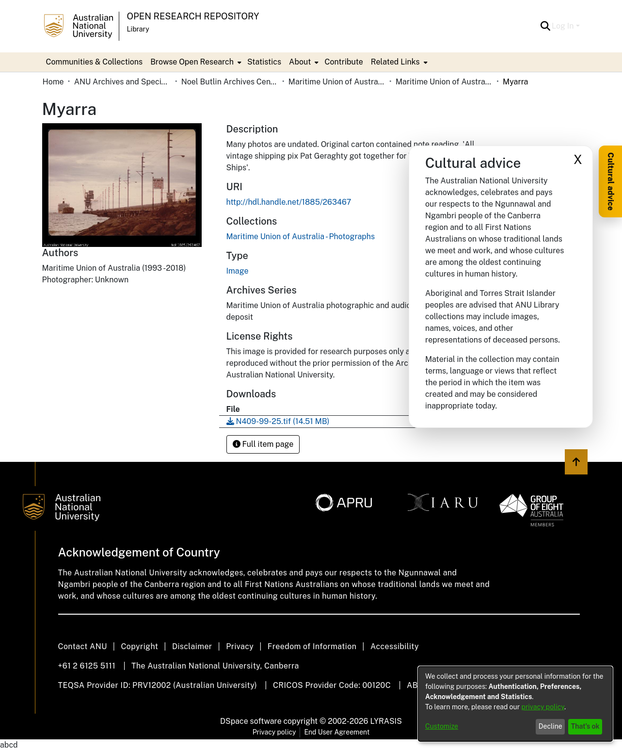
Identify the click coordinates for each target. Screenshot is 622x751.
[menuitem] (194, 62)
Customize (441, 726)
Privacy (240, 646)
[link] (300, 236)
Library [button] (138, 29)
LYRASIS (385, 721)
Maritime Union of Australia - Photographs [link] (444, 81)
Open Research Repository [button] (193, 16)
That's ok (585, 726)
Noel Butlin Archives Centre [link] (229, 81)
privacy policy (543, 707)
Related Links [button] (395, 61)
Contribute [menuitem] (343, 61)
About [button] (300, 61)
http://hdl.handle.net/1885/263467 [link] (288, 202)
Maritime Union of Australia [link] (336, 81)
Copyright (139, 646)
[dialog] (515, 704)
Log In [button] (563, 26)
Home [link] (53, 81)
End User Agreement (336, 732)
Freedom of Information (312, 646)
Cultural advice (610, 181)
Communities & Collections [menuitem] (94, 61)
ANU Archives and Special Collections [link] (122, 81)
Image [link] (237, 271)
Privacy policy (274, 732)
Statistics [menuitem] (264, 61)
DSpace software (251, 721)
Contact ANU (82, 646)
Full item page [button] (263, 444)
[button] (545, 26)
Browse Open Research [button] (192, 61)
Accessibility (394, 646)
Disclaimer (192, 646)
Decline (550, 726)
